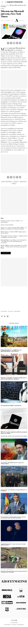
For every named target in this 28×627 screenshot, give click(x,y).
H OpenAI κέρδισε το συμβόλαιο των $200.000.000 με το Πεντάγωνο (11, 350)
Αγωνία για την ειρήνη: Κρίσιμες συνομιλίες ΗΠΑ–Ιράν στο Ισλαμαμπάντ (14, 490)
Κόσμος (7, 5)
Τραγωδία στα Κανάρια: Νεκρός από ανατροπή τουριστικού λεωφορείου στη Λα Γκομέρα (14, 572)
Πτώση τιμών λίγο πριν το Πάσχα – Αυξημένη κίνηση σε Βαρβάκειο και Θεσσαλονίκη (14, 236)
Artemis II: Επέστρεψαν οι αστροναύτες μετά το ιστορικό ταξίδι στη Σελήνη (13, 545)
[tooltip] (8, 43)
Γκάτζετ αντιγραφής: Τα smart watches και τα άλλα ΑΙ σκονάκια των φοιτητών (14, 378)
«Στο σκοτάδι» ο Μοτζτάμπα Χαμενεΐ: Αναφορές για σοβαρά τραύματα (12, 463)
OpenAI (14, 183)
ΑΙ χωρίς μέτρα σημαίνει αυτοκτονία (11, 405)
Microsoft (23, 181)
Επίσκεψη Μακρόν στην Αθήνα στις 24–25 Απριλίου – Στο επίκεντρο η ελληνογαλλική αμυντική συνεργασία (14, 241)
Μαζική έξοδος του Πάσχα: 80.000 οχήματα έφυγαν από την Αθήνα (13, 232)
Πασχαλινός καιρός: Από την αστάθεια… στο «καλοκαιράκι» (12, 221)
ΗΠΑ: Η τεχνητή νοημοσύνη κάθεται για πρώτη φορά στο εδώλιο (14, 432)
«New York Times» (6, 181)
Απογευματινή (3, 5)
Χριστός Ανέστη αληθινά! (7, 225)
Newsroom (21, 20)
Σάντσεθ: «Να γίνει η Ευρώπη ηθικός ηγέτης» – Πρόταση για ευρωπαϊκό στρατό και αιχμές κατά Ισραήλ (13, 517)
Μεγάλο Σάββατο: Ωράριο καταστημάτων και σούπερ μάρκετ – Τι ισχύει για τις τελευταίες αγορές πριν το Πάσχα (14, 247)
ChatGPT (16, 181)
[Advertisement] (14, 200)
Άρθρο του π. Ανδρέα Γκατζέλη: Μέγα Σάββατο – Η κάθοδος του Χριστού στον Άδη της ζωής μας (14, 228)
